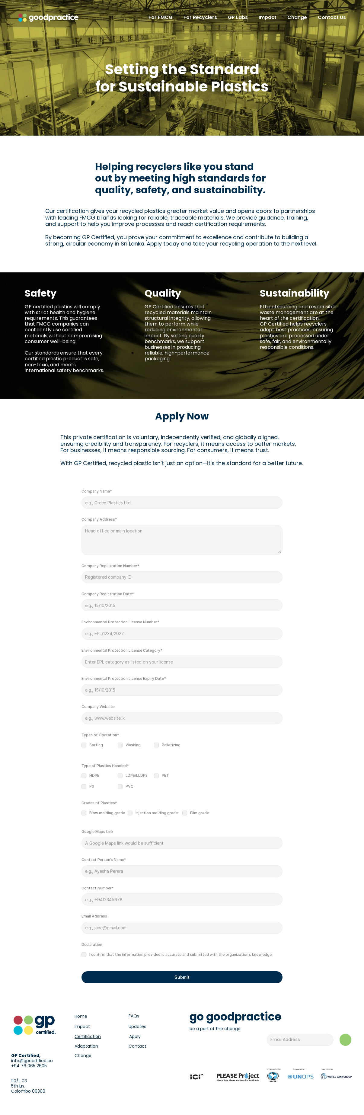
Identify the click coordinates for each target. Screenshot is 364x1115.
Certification (88, 1036)
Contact (137, 1046)
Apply (135, 1036)
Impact (82, 1026)
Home (81, 1016)
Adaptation (86, 1046)
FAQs (134, 1016)
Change (83, 1055)
